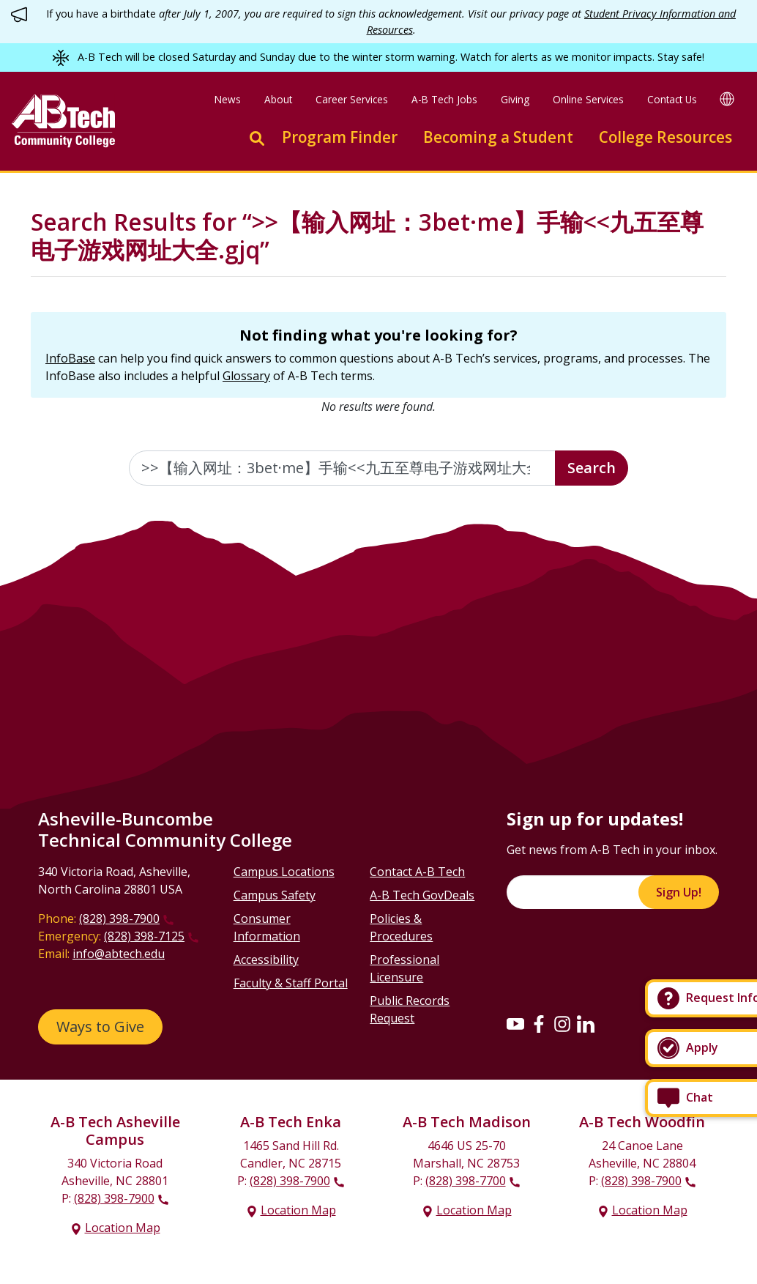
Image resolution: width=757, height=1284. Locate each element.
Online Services (588, 99)
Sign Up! (678, 892)
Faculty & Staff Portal (291, 983)
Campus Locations (284, 872)
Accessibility (266, 959)
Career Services (352, 99)
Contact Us (672, 99)
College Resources (665, 137)
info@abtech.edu (118, 954)
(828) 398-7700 (465, 1181)
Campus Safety (275, 895)
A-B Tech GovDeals (422, 895)
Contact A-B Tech (417, 872)
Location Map (122, 1228)
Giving (515, 99)
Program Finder (340, 137)
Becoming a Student (498, 137)
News (228, 99)
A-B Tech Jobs (444, 99)
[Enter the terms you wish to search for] (342, 468)
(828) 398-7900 (119, 918)
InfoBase (70, 358)
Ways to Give (100, 1026)
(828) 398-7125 (144, 936)
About (278, 99)
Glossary (246, 376)
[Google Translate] (727, 98)
